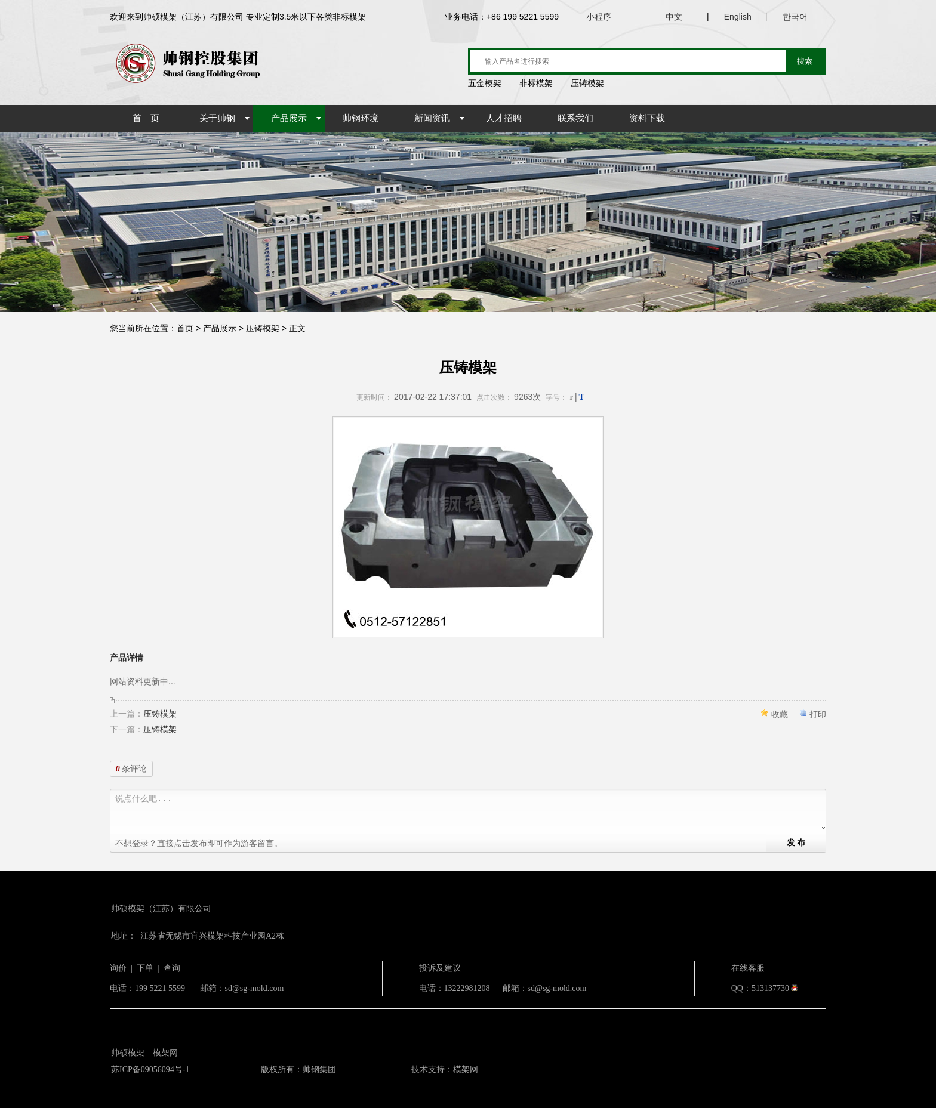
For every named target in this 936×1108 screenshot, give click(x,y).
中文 (674, 16)
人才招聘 (504, 118)
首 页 (146, 118)
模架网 (165, 1052)
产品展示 (289, 118)
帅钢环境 (360, 118)
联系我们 (575, 118)
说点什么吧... (470, 811)
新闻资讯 (432, 118)
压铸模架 (160, 713)
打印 (817, 714)
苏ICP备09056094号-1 (150, 1069)
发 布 (796, 842)
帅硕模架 (127, 1052)
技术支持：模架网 (444, 1069)
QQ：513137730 (760, 988)
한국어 (795, 16)
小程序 (598, 16)
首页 (185, 328)
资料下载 (647, 118)
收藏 (779, 714)
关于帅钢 (217, 118)
